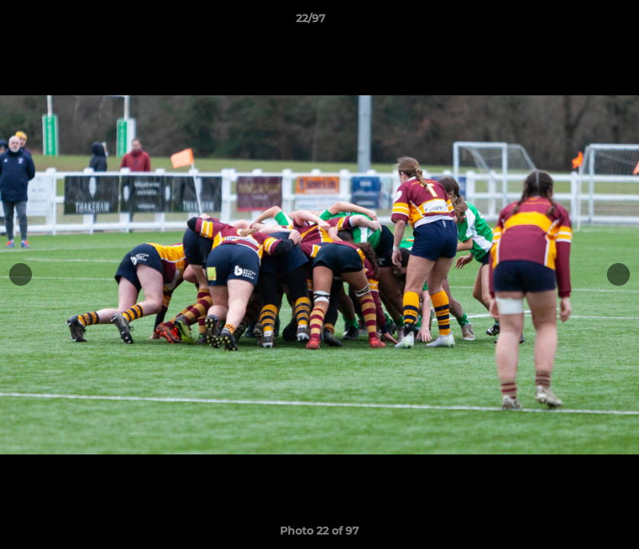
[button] (575, 22)
